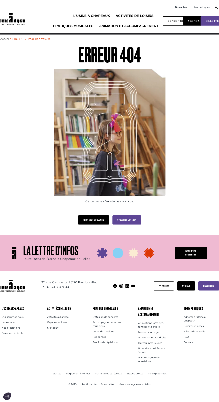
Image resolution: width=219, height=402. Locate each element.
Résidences (99, 343)
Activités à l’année (58, 323)
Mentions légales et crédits (135, 390)
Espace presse (135, 379)
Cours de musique (103, 337)
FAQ (186, 343)
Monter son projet (149, 338)
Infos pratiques (201, 7)
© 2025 (72, 390)
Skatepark (53, 334)
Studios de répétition (105, 348)
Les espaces (9, 328)
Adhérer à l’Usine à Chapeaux (195, 325)
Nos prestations (11, 334)
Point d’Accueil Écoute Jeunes (151, 356)
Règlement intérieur (78, 379)
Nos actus (181, 7)
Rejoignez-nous (157, 379)
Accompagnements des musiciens (107, 330)
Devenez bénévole (12, 339)
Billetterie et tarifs (194, 337)
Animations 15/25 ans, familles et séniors (151, 331)
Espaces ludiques (57, 328)
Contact (188, 348)
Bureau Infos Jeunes (150, 349)
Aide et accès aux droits (152, 343)
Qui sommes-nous (13, 323)
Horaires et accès (194, 332)
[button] (216, 7)
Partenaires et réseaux (108, 379)
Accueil (4, 45)
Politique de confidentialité (98, 390)
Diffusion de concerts (105, 323)
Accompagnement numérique (149, 365)
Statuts (57, 379)
